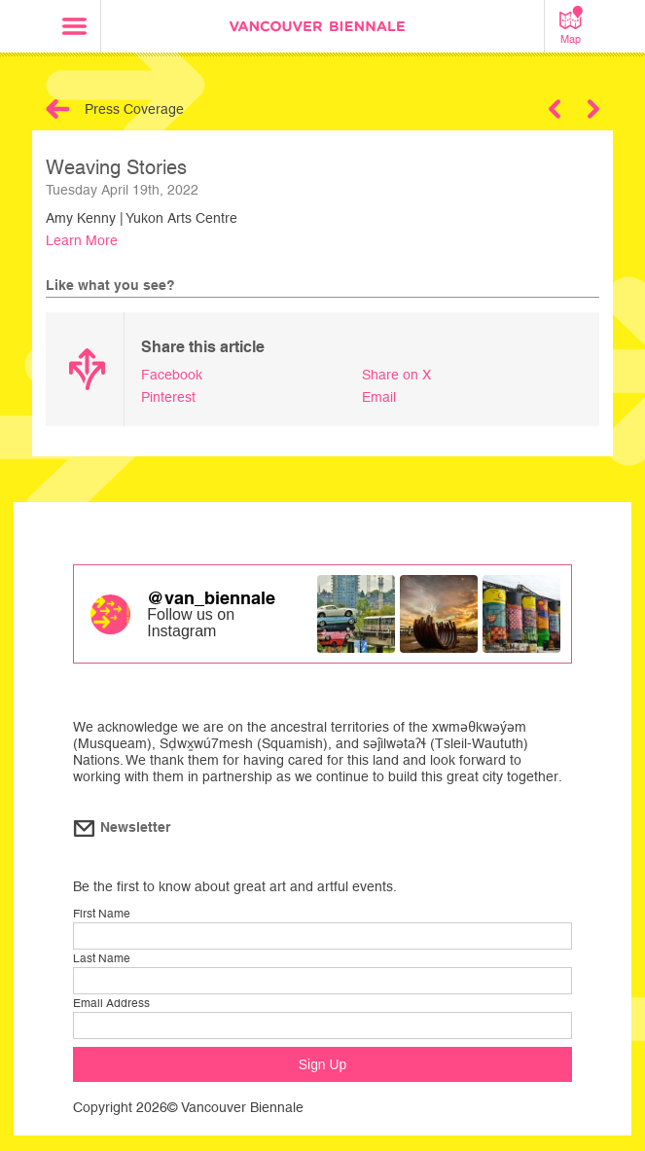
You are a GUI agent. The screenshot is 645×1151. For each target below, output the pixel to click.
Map (571, 25)
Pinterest (168, 397)
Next (593, 109)
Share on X (396, 374)
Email (379, 397)
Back (58, 109)
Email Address (111, 1003)
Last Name (101, 958)
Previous (554, 109)
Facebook (171, 374)
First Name (101, 913)
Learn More (82, 240)
